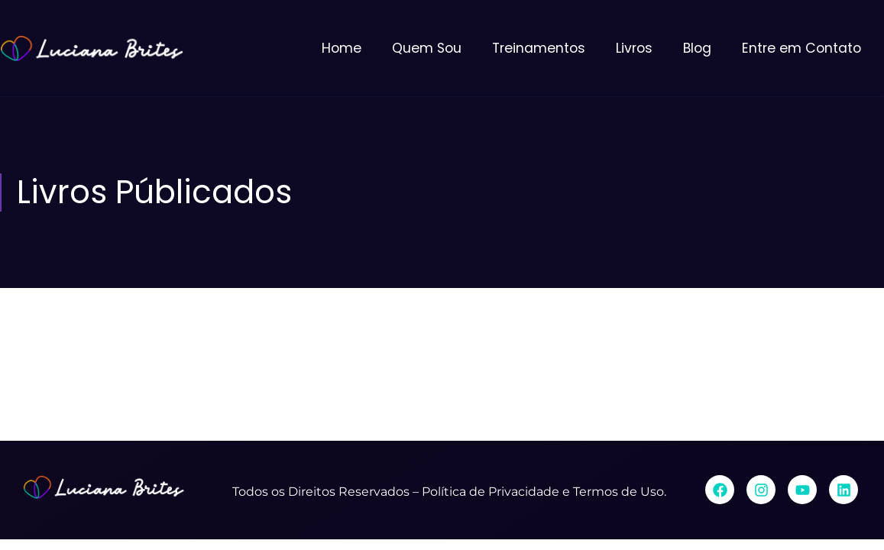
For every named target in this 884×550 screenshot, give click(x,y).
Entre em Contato (801, 48)
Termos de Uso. (619, 491)
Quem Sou (426, 48)
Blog (697, 48)
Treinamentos (538, 48)
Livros (634, 48)
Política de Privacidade (490, 491)
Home (341, 48)
